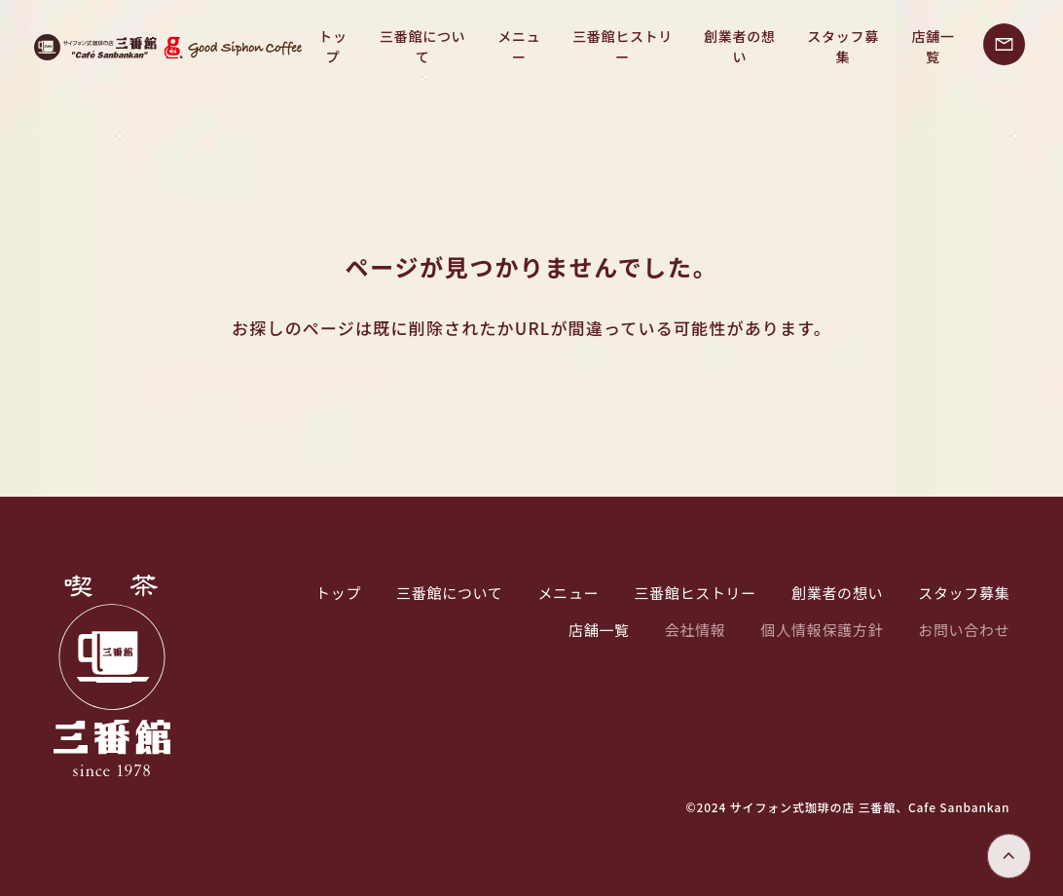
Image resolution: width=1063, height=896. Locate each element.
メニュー (494, 46)
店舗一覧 (931, 46)
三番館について (392, 46)
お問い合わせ (963, 629)
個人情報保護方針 (822, 629)
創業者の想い (726, 46)
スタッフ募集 (836, 46)
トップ (296, 46)
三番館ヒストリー (603, 46)
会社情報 (695, 629)
